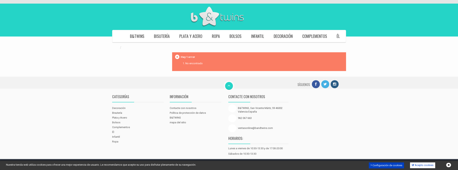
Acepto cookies (422, 165)
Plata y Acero (190, 36)
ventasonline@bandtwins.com (255, 128)
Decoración (283, 36)
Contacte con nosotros (183, 108)
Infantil (257, 36)
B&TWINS (137, 36)
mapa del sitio (178, 122)
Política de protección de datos (188, 112)
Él (338, 36)
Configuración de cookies (386, 165)
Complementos (314, 36)
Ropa (216, 36)
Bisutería (162, 36)
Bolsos (235, 36)
